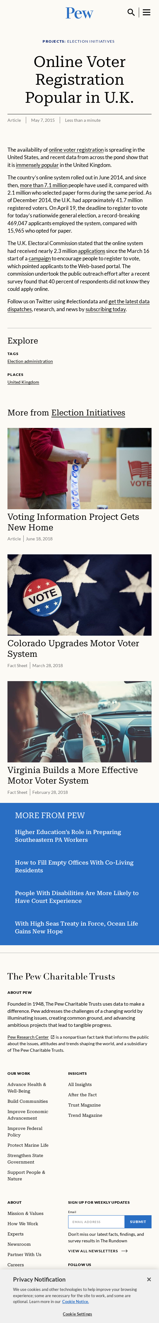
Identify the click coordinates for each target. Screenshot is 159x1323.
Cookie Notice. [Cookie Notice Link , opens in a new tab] (75, 1304)
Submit (138, 1221)
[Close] (149, 1282)
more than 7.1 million (44, 185)
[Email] (96, 1221)
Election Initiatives (88, 412)
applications (91, 251)
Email (72, 1211)
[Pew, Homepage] (80, 12)
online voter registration (76, 149)
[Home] (61, 976)
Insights (77, 1073)
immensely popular (37, 165)
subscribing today (106, 309)
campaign (40, 258)
